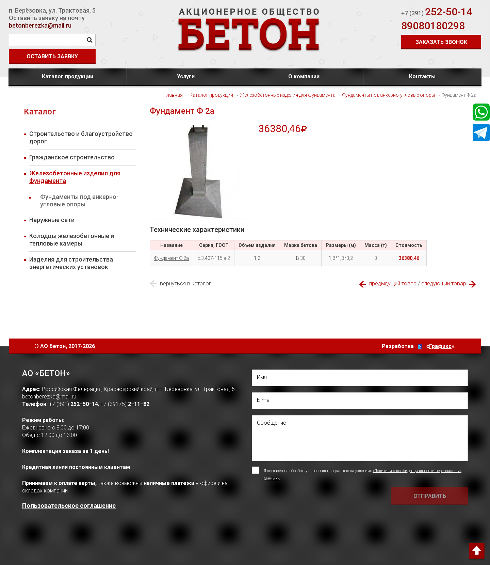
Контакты (422, 76)
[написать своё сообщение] (360, 438)
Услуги (186, 76)
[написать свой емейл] (360, 400)
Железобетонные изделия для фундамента (288, 95)
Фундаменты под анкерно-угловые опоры (388, 95)
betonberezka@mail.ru (40, 25)
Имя (262, 377)
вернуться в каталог (185, 283)
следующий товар (443, 283)
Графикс (440, 346)
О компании (304, 76)
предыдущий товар (392, 283)
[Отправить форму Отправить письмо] (429, 496)
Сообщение (271, 423)
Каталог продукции (67, 76)
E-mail (264, 400)
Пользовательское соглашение (69, 505)
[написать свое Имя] (360, 378)
